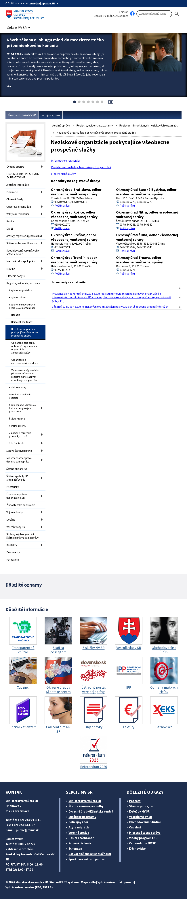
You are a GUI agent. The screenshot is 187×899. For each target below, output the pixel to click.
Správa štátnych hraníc (19, 450)
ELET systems (69, 882)
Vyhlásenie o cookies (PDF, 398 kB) (29, 887)
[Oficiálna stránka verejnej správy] (45, 3)
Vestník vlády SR (15, 527)
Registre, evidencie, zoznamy (23, 283)
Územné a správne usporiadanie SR (16, 495)
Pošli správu (62, 205)
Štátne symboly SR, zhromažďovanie (17, 477)
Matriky (10, 268)
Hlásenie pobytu (15, 276)
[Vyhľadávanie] (154, 13)
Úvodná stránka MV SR (22, 115)
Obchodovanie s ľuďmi (145, 822)
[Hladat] (177, 14)
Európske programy (82, 817)
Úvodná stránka (15, 166)
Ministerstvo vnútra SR (84, 801)
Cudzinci (135, 827)
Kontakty (11, 545)
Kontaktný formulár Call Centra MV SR (29, 856)
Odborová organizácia (18, 206)
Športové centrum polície (86, 859)
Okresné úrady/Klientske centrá (90, 811)
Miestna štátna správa (145, 833)
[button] (19, 26)
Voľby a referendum (17, 214)
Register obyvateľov (20, 290)
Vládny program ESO (143, 838)
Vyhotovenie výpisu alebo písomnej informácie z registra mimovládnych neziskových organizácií (25, 375)
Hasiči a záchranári (81, 838)
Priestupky (12, 487)
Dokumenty (13, 552)
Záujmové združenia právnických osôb (20, 434)
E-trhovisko (137, 849)
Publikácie (12, 192)
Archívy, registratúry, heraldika (23, 236)
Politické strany (17, 387)
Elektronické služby (63, 173)
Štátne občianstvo (16, 469)
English (123, 12)
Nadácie (15, 314)
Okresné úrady (14, 199)
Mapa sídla (88, 882)
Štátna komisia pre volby (86, 806)
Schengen (75, 849)
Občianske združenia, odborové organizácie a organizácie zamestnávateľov (24, 347)
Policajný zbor (78, 822)
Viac (9, 86)
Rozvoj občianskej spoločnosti (89, 854)
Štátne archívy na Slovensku (22, 243)
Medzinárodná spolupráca (20, 261)
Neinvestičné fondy (22, 322)
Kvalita (10, 221)
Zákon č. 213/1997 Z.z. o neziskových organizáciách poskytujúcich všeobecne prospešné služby (110, 306)
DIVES (9, 228)
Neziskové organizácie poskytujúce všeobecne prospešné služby (24, 332)
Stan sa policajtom (142, 806)
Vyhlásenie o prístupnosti (116, 882)
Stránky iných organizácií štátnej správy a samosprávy (22, 535)
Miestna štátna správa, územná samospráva (19, 459)
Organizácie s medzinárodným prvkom (24, 361)
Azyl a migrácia (78, 827)
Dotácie (10, 519)
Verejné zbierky (17, 425)
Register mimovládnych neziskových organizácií (22, 306)
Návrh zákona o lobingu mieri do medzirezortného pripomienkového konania (55, 42)
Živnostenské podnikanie (20, 505)
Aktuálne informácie (17, 184)
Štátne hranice (17, 418)
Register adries (17, 297)
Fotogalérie (13, 559)
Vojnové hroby (14, 512)
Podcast (135, 801)
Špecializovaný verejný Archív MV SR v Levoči (22, 252)
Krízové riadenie (79, 843)
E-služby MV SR (139, 811)
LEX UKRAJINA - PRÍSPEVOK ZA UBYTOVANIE (22, 175)
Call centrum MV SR (142, 843)
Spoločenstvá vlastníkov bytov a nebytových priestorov (22, 408)
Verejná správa (51, 115)
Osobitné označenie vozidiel (20, 396)
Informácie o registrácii (65, 160)
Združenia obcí (17, 443)
